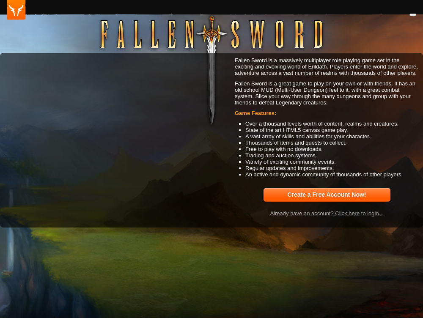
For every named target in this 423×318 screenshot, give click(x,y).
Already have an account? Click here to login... (326, 213)
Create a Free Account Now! (326, 194)
